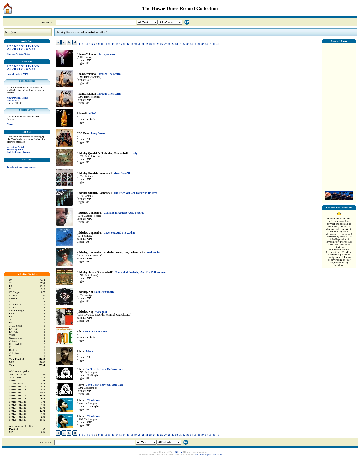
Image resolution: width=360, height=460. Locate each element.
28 (169, 44)
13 (113, 44)
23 (150, 44)
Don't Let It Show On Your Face (104, 369)
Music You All (122, 173)
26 (161, 44)
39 (210, 44)
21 (143, 44)
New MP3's (13, 100)
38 (206, 44)
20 (139, 44)
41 (217, 44)
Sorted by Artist (15, 147)
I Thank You (93, 400)
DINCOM (177, 452)
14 (117, 44)
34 (191, 44)
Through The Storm (109, 73)
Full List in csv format (19, 152)
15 (120, 44)
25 (158, 44)
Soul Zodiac (154, 252)
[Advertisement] (339, 116)
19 (135, 44)
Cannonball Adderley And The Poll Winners (140, 272)
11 (105, 44)
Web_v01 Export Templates (208, 454)
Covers (10, 124)
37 (202, 44)
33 (187, 44)
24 (154, 44)
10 (102, 44)
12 (109, 44)
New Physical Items (17, 98)
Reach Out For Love (95, 331)
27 (165, 44)
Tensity (133, 153)
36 (199, 44)
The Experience (106, 54)
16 (124, 44)
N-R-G (92, 113)
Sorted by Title (15, 149)
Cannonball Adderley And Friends (124, 212)
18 (132, 44)
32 (184, 44)
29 (172, 44)
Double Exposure (104, 292)
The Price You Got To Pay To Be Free (135, 192)
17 (128, 44)
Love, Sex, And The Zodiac (119, 232)
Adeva (89, 351)
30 (176, 44)
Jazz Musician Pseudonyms (21, 167)
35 (195, 44)
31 (180, 44)
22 (147, 44)
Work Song (100, 311)
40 (214, 44)
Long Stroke (98, 133)
